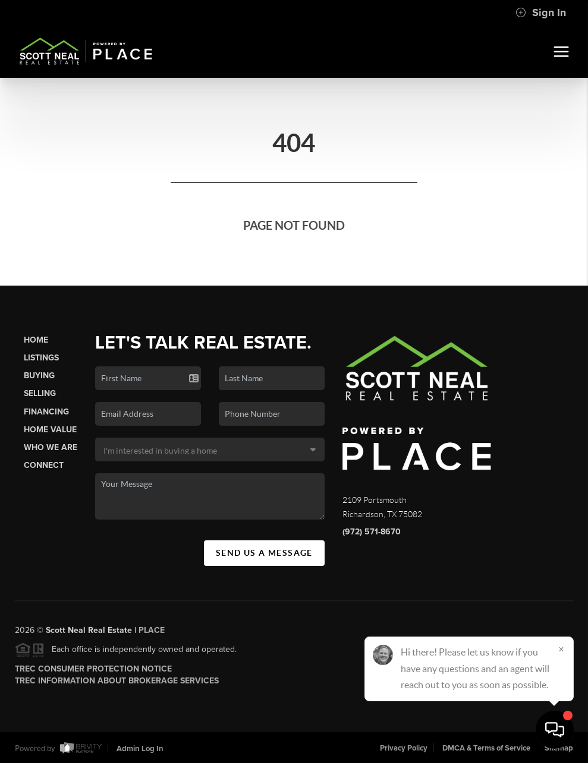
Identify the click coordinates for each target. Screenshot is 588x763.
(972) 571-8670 (371, 532)
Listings (41, 358)
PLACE (152, 633)
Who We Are (50, 447)
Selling (40, 393)
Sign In (540, 12)
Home (36, 340)
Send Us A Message (264, 553)
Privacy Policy (403, 748)
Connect (44, 465)
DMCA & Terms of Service (486, 748)
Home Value (50, 430)
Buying (39, 376)
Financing (46, 412)
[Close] (561, 649)
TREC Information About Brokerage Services (117, 684)
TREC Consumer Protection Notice (93, 672)
